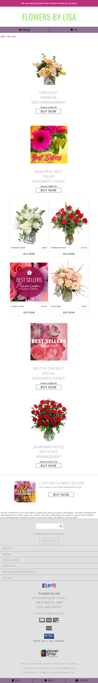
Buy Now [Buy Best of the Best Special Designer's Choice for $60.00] (48, 387)
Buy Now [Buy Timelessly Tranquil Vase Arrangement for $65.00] (48, 111)
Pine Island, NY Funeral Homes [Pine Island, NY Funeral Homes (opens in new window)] (35, 664)
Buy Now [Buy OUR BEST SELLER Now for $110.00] (29, 312)
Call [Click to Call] (16, 680)
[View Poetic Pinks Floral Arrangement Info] (69, 282)
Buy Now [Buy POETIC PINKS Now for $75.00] (69, 312)
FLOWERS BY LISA (49, 16)
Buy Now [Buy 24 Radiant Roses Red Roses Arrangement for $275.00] (48, 465)
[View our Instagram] (54, 586)
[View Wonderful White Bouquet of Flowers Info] (29, 223)
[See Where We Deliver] (49, 541)
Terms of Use (68, 673)
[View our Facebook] (44, 586)
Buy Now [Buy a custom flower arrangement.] (61, 494)
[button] (49, 636)
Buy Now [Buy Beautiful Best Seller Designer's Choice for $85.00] (48, 190)
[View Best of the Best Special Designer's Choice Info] (49, 342)
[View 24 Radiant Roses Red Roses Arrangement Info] (49, 420)
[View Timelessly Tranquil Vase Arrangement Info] (49, 66)
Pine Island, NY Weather (35, 668)
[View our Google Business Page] (49, 586)
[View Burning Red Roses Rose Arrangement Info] (69, 223)
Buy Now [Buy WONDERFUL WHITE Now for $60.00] (29, 253)
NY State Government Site (62, 668)
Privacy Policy (30, 673)
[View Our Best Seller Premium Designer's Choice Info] (29, 282)
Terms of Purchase (49, 673)
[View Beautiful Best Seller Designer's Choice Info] (49, 144)
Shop (24, 30)
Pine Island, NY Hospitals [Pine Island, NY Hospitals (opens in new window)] (65, 664)
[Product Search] (49, 526)
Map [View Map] (49, 680)
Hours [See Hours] (82, 680)
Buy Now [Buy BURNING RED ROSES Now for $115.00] (69, 253)
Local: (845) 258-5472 (49, 607)
